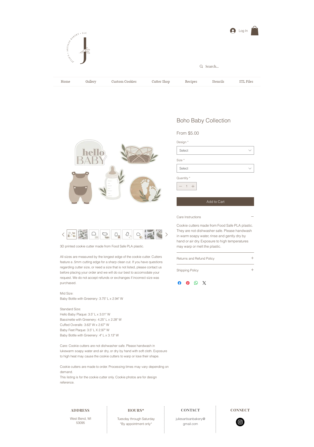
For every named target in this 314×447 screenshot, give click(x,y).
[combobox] (215, 150)
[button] (255, 30)
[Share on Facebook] (179, 283)
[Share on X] (204, 283)
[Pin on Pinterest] (187, 283)
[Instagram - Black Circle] (240, 422)
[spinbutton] (187, 186)
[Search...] (229, 66)
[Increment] (193, 186)
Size (180, 160)
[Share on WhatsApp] (196, 283)
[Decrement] (180, 186)
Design (182, 142)
